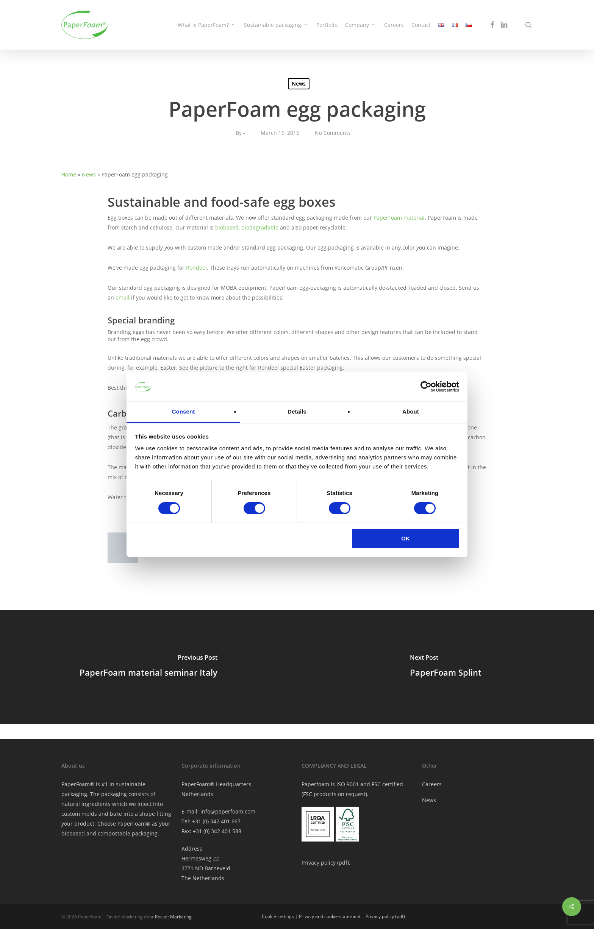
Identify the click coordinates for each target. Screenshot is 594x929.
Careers (432, 784)
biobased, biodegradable (246, 227)
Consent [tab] (183, 411)
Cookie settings (278, 916)
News (299, 83)
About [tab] (410, 411)
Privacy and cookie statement (330, 916)
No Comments (333, 132)
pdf (343, 862)
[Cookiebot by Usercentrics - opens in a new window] (426, 386)
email (123, 297)
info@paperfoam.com (227, 811)
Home (68, 174)
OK (405, 538)
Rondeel (196, 267)
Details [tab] (297, 411)
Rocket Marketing (173, 916)
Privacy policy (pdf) (385, 916)
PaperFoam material (399, 217)
